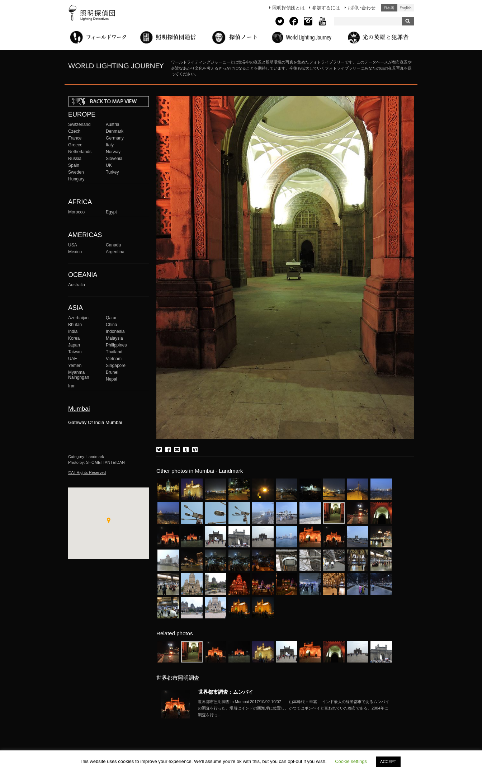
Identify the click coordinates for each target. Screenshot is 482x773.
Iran (72, 385)
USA (72, 245)
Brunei (112, 372)
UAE (72, 358)
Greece (75, 144)
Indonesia (115, 331)
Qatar (111, 317)
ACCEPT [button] (388, 761)
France (75, 138)
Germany (115, 138)
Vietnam (114, 358)
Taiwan (75, 351)
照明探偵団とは (288, 7)
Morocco (76, 212)
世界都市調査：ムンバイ (225, 692)
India (72, 331)
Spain (73, 165)
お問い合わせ (361, 7)
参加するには (326, 7)
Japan (74, 345)
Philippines (116, 345)
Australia (76, 284)
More (295, 708)
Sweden (76, 172)
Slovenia (114, 158)
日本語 (389, 7)
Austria (112, 124)
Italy (110, 144)
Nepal (111, 379)
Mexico (75, 251)
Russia (74, 158)
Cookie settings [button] (351, 761)
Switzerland (79, 124)
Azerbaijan (78, 317)
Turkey (112, 172)
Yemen (74, 365)
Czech (74, 131)
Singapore (116, 365)
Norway (113, 151)
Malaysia (114, 338)
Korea (74, 338)
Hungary (76, 179)
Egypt (111, 212)
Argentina (115, 251)
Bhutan (75, 324)
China (111, 324)
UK (109, 165)
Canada (113, 245)
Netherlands (79, 151)
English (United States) (405, 7)
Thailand (114, 351)
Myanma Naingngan (78, 375)
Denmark (114, 131)
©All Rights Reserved (87, 472)
